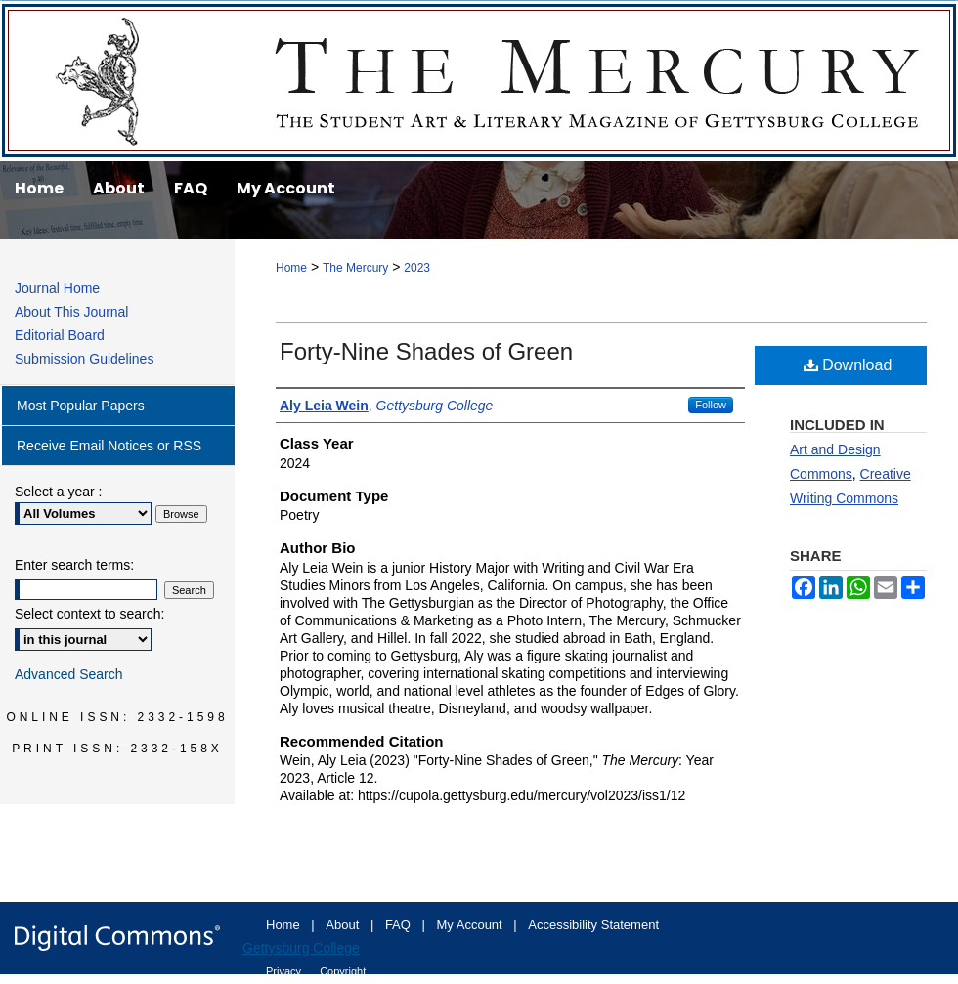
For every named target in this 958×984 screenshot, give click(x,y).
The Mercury (479, 80)
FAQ (399, 925)
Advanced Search (69, 674)
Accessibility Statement (593, 925)
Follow (710, 404)
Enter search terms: (74, 565)
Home (291, 268)
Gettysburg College (301, 948)
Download (848, 365)
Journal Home (57, 288)
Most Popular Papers (81, 405)
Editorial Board (60, 335)
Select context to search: (89, 613)
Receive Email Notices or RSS (109, 445)
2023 (417, 268)
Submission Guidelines (84, 358)
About (344, 925)
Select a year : (59, 491)
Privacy (285, 971)
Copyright (343, 971)
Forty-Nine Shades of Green (426, 351)
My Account (471, 925)
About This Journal (71, 312)
